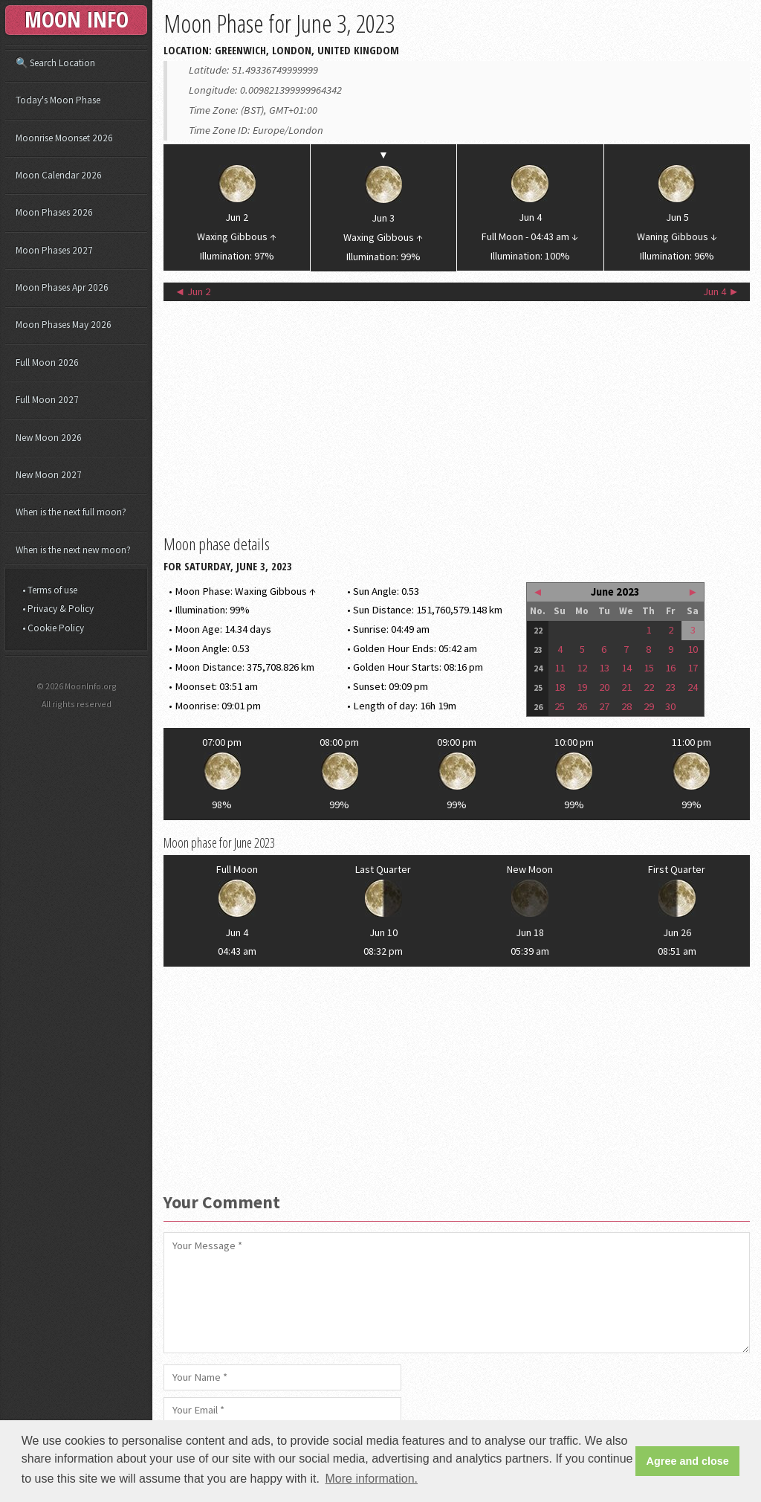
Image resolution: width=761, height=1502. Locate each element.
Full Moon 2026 (47, 362)
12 (582, 667)
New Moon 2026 (49, 437)
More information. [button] (372, 1478)
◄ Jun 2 (193, 291)
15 (649, 667)
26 (582, 706)
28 (626, 706)
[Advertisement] (456, 416)
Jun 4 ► (721, 291)
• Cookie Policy (53, 628)
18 (559, 687)
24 (692, 687)
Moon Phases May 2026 (63, 324)
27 (604, 706)
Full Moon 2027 (47, 399)
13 (604, 667)
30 (670, 706)
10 (692, 649)
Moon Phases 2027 (54, 250)
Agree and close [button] (688, 1461)
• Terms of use (49, 590)
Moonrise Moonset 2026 (64, 138)
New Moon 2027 (49, 474)
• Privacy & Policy (58, 608)
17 (692, 667)
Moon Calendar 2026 (59, 175)
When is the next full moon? (71, 512)
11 (559, 667)
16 (670, 667)
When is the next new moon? (73, 550)
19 (582, 687)
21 (626, 687)
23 (670, 687)
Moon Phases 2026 (54, 212)
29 (649, 706)
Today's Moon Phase (58, 100)
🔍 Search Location (55, 63)
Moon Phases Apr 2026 (62, 287)
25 (559, 706)
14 (626, 667)
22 (649, 687)
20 (604, 687)
